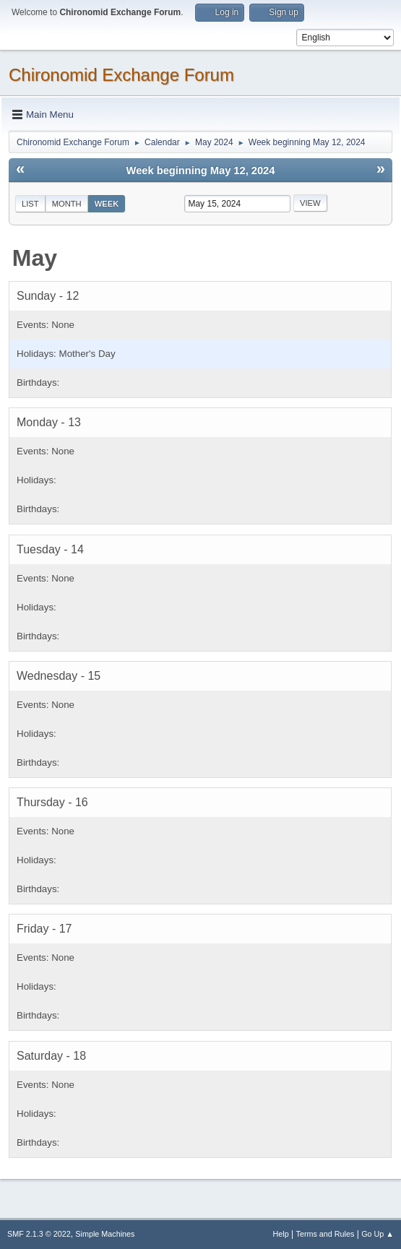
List (30, 203)
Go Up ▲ (377, 1233)
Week (107, 203)
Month (67, 203)
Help (281, 1233)
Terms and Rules (325, 1233)
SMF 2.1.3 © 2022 (39, 1233)
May (34, 258)
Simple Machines (104, 1233)
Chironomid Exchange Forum (121, 75)
